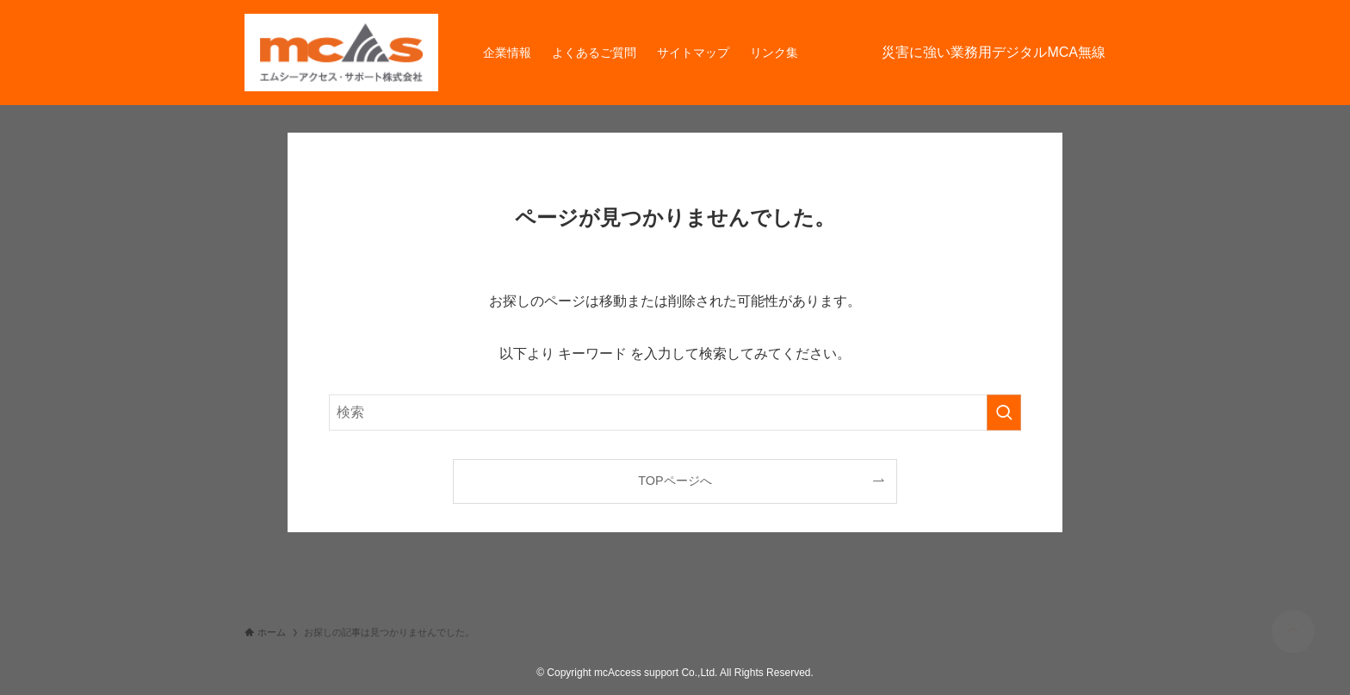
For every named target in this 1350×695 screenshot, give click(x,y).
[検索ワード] (675, 412)
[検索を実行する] (1004, 412)
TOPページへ (674, 480)
